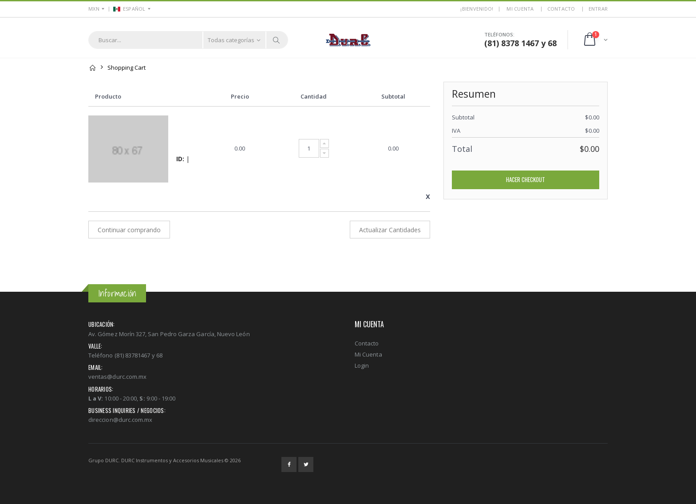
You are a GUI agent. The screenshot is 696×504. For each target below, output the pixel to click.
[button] (595, 40)
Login (362, 365)
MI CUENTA (520, 8)
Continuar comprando (129, 230)
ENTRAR (598, 8)
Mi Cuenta (368, 354)
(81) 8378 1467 (511, 43)
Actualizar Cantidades (390, 230)
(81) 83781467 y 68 (138, 355)
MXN (93, 8)
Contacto (561, 8)
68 (552, 43)
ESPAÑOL (129, 8)
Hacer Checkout (525, 179)
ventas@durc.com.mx (117, 377)
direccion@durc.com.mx (120, 420)
